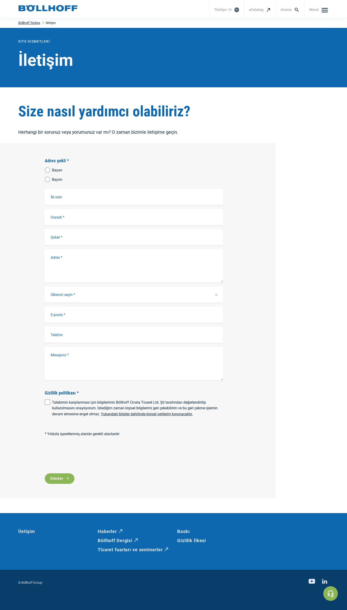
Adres (56, 257)
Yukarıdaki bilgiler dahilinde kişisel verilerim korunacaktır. (147, 414)
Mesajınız (60, 355)
